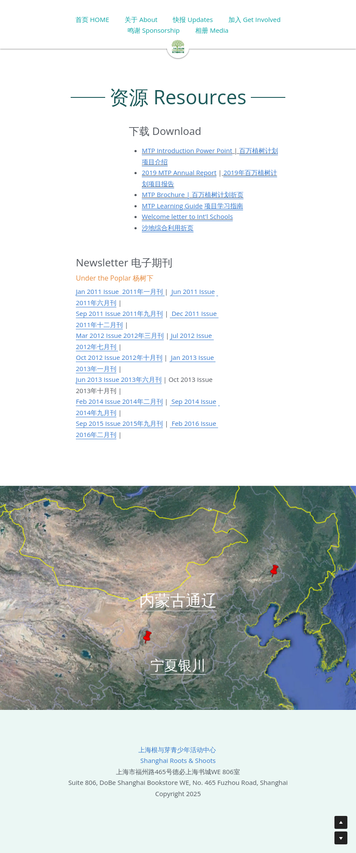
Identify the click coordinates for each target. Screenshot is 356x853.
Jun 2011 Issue (192, 291)
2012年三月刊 (143, 335)
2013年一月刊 (96, 368)
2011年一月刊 (142, 291)
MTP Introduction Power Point (187, 150)
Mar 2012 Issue (99, 335)
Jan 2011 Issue (97, 291)
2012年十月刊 (142, 357)
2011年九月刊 (142, 313)
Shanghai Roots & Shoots (178, 764)
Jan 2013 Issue (192, 357)
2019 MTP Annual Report (179, 172)
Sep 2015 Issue (98, 423)
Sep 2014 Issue (193, 401)
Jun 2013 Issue (98, 379)
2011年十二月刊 (99, 324)
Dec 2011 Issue (194, 313)
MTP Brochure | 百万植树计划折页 (193, 194)
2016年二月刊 (96, 434)
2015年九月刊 (142, 423)
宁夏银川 (178, 668)
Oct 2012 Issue (99, 357)
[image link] (178, 46)
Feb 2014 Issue (99, 401)
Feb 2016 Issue (194, 423)
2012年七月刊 (96, 346)
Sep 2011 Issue (99, 313)
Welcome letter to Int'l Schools (187, 216)
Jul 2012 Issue (191, 335)
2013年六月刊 (141, 379)
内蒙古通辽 (178, 604)
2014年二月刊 (142, 401)
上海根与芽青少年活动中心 (178, 753)
